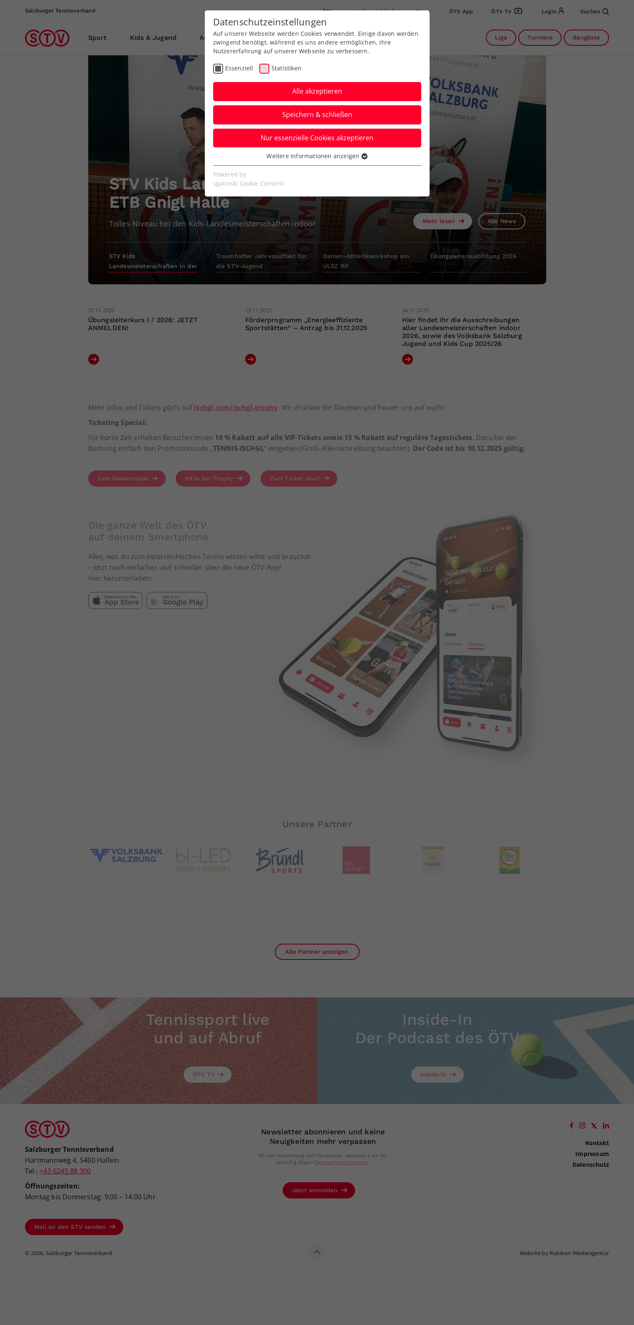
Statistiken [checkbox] (286, 68)
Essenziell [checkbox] (239, 68)
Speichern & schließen (317, 114)
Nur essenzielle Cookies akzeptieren (317, 137)
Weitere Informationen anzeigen (316, 156)
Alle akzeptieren (317, 91)
